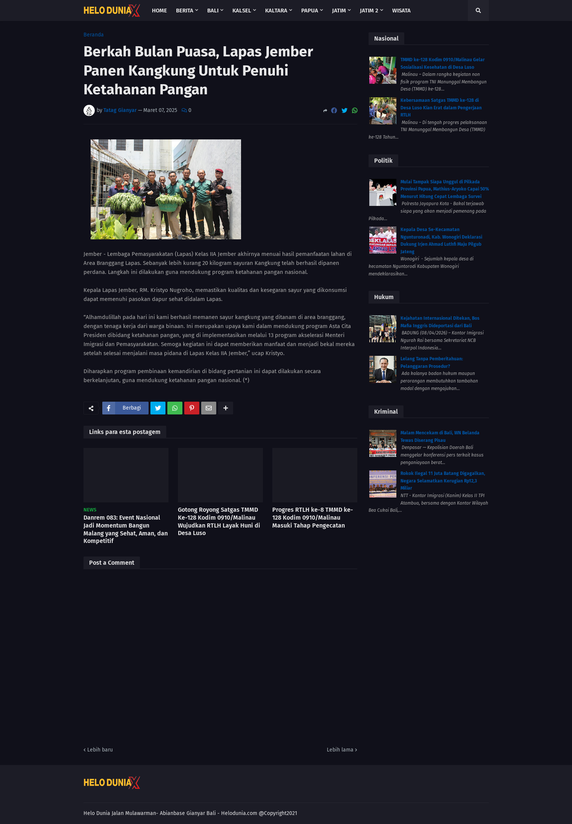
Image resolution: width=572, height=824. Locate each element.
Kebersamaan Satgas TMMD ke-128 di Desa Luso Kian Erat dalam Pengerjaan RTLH (441, 108)
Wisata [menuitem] (401, 10)
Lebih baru (100, 750)
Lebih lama (340, 750)
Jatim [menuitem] (339, 10)
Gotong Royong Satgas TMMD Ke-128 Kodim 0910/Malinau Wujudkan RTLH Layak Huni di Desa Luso (219, 521)
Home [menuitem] (159, 10)
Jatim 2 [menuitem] (369, 10)
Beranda (93, 35)
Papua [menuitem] (309, 10)
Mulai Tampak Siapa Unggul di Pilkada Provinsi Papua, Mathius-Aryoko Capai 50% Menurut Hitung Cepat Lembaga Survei (445, 189)
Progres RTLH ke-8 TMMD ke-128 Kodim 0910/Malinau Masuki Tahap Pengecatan (312, 517)
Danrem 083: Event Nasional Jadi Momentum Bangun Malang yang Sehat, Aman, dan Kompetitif (125, 529)
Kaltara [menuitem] (276, 10)
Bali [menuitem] (212, 10)
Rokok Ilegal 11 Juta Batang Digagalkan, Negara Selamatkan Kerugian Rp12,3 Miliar (443, 481)
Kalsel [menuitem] (241, 10)
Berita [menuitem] (184, 10)
